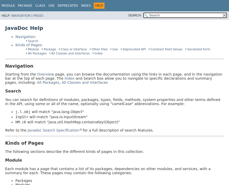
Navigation (20, 15)
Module (8, 5)
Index (86, 5)
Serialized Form (198, 49)
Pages (38, 15)
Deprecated (68, 5)
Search (33, 41)
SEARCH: (135, 15)
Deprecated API (134, 49)
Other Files (100, 49)
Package (50, 49)
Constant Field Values (166, 49)
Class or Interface (74, 49)
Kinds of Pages (28, 45)
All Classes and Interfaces (70, 53)
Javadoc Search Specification (53, 130)
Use (115, 49)
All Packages (37, 53)
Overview (45, 74)
